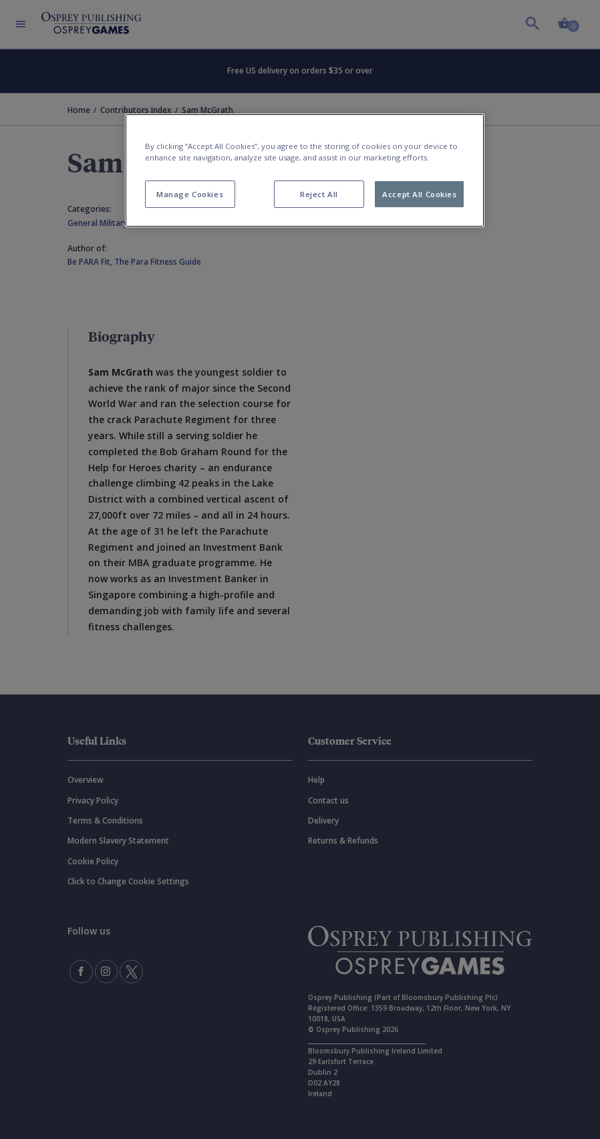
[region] (305, 170)
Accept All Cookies (419, 194)
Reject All (319, 194)
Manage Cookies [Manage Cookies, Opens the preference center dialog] (189, 194)
